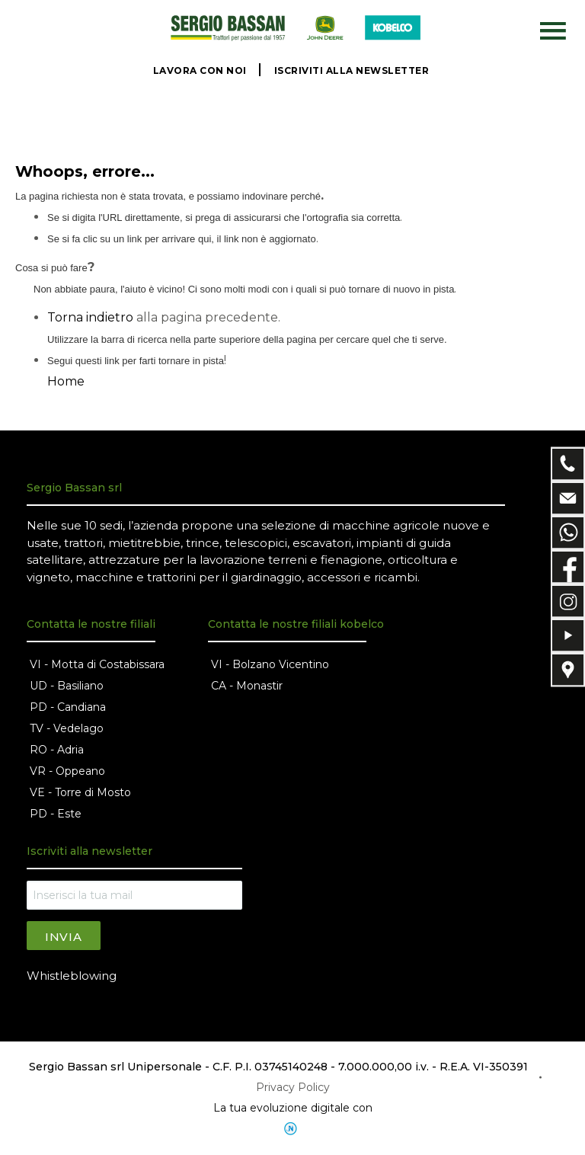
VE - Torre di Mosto (80, 792)
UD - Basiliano (67, 686)
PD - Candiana (68, 707)
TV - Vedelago (67, 728)
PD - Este (56, 814)
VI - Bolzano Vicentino (270, 664)
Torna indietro (90, 317)
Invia (63, 936)
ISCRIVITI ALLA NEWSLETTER (352, 70)
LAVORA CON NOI (200, 70)
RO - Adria (57, 750)
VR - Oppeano (67, 771)
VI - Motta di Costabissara (97, 664)
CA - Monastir (247, 686)
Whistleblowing (72, 975)
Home (66, 381)
